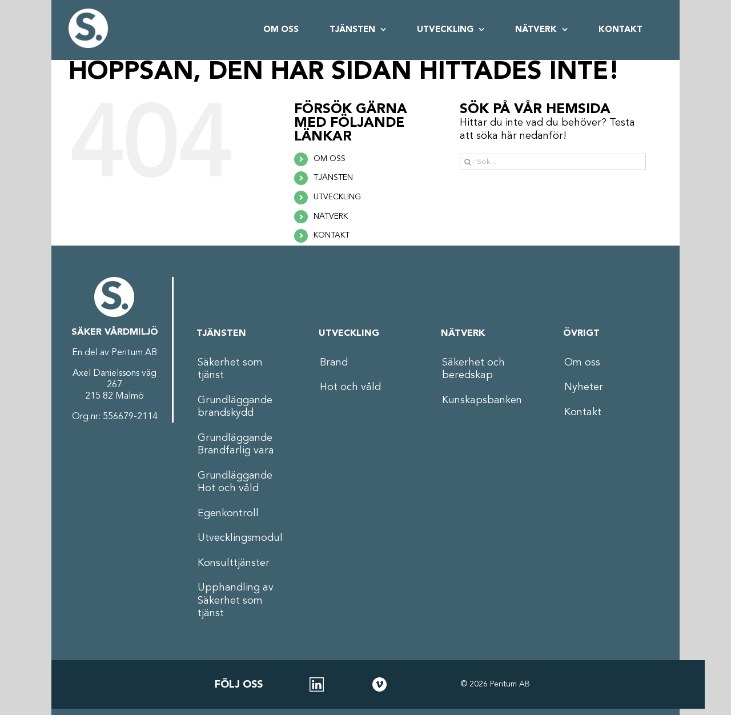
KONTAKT (332, 235)
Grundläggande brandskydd (235, 407)
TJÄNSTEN (333, 178)
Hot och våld (350, 387)
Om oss (582, 363)
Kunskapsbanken (482, 400)
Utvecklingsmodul (240, 538)
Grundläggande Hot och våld (235, 482)
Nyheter (583, 387)
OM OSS (330, 159)
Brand (334, 363)
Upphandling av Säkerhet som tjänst (236, 600)
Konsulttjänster (234, 563)
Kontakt (582, 412)
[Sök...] (553, 162)
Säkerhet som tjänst (230, 369)
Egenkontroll (228, 513)
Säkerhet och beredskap (473, 369)
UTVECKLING (337, 197)
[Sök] (468, 162)
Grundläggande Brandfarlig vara (236, 444)
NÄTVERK (331, 216)
